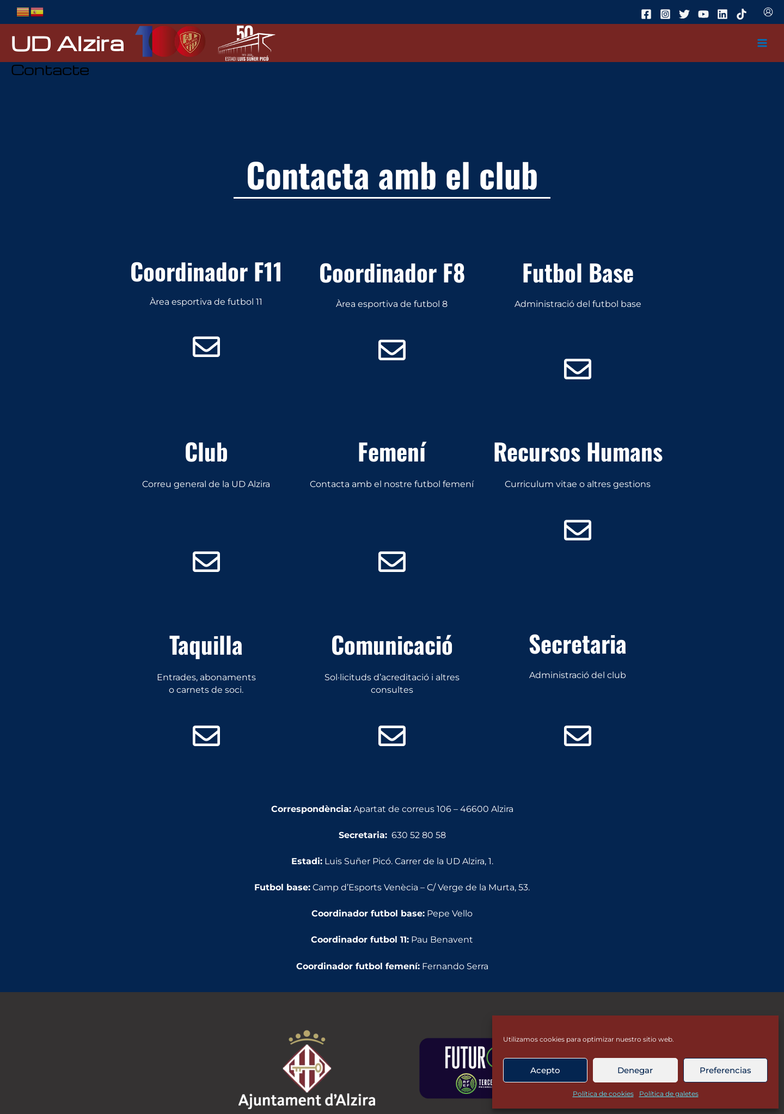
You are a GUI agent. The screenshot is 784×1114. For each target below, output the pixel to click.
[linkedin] (724, 14)
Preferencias (725, 1070)
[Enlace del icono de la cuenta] (768, 12)
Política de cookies (603, 1094)
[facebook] (648, 14)
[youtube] (705, 14)
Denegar (635, 1070)
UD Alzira (67, 42)
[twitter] (686, 14)
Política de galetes (669, 1094)
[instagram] (667, 14)
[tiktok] (743, 14)
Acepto (545, 1070)
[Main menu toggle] (762, 43)
